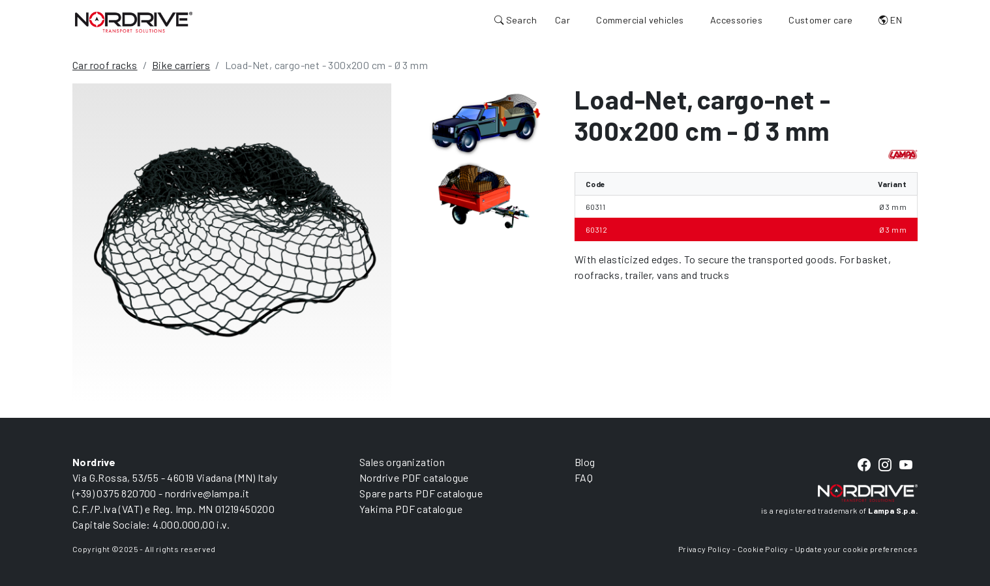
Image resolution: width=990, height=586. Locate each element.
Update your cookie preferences (856, 548)
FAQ (584, 477)
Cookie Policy (763, 548)
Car (562, 19)
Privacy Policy (704, 548)
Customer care (820, 19)
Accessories (736, 19)
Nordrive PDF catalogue (414, 477)
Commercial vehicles (640, 19)
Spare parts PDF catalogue (421, 493)
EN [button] (890, 19)
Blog (585, 462)
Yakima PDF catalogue (410, 509)
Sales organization (402, 462)
